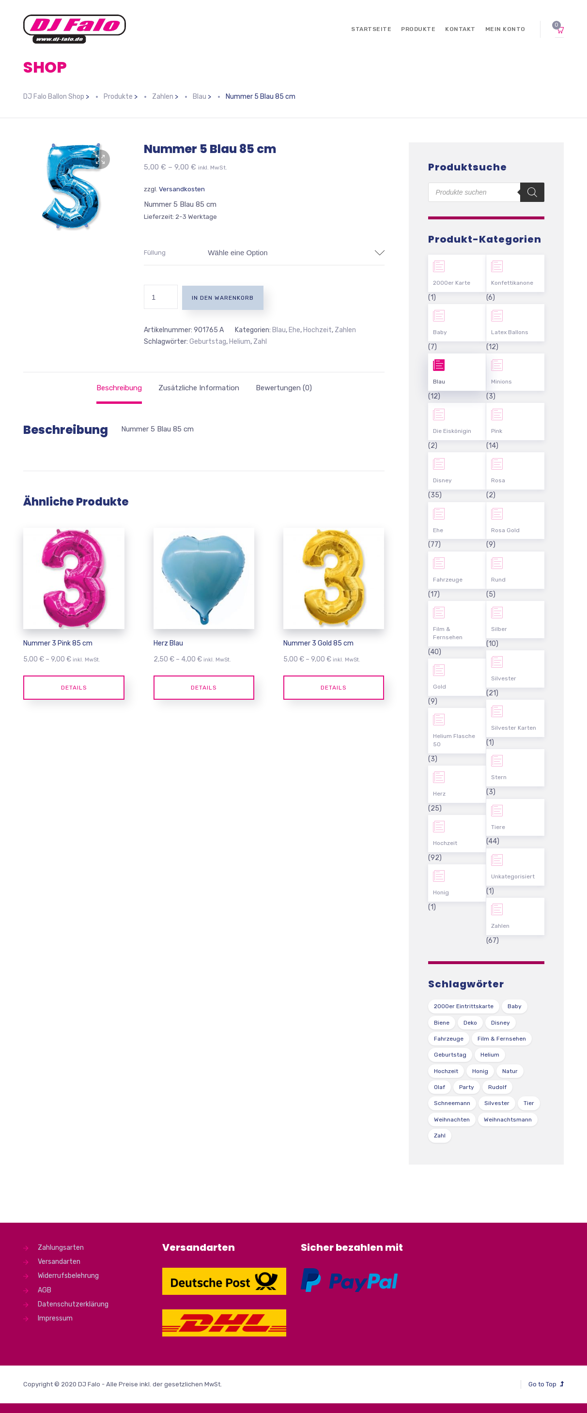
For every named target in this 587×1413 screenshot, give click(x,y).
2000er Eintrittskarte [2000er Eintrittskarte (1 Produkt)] (464, 1006)
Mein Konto (505, 29)
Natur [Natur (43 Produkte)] (510, 1071)
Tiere (498, 827)
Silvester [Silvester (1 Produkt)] (497, 1103)
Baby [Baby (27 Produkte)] (515, 1006)
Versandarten (59, 1262)
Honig (441, 892)
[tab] (119, 387)
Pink (496, 431)
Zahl (260, 342)
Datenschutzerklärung (73, 1304)
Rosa (498, 480)
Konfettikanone (512, 282)
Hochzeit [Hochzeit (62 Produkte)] (446, 1071)
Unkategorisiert (513, 876)
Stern (499, 777)
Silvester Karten (513, 727)
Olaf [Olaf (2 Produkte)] (439, 1087)
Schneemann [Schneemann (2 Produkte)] (452, 1103)
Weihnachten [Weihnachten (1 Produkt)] (452, 1119)
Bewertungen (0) (284, 388)
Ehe (294, 330)
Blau (279, 330)
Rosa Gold (505, 530)
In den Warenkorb (223, 297)
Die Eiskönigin (452, 431)
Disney (442, 480)
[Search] (532, 192)
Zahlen (345, 330)
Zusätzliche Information (198, 388)
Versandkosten (182, 189)
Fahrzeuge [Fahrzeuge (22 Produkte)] (448, 1038)
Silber (499, 629)
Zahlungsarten (61, 1248)
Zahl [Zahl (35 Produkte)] (440, 1135)
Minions (501, 381)
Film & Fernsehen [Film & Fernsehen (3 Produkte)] (502, 1038)
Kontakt (460, 29)
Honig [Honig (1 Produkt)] (480, 1071)
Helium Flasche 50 (454, 740)
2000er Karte (451, 282)
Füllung (155, 252)
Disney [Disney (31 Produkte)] (500, 1022)
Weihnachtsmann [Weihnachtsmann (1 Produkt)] (508, 1119)
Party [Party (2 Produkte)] (466, 1087)
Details (74, 687)
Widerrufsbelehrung (68, 1276)
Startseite (371, 29)
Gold (439, 686)
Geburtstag (207, 342)
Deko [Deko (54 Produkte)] (470, 1022)
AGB (44, 1290)
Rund (498, 579)
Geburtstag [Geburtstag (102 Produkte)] (450, 1054)
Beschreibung (119, 388)
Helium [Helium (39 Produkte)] (489, 1054)
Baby (440, 332)
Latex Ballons (509, 332)
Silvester (503, 678)
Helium (239, 342)
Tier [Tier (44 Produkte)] (529, 1103)
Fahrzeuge (448, 579)
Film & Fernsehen (448, 633)
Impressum (55, 1318)
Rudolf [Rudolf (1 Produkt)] (497, 1087)
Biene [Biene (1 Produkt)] (441, 1022)
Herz (439, 793)
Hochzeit (317, 330)
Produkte (418, 29)
